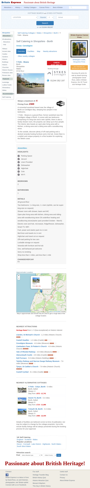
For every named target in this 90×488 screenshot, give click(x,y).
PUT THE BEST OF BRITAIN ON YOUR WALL (79, 67)
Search (45, 23)
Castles (4, 54)
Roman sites (6, 75)
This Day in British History (42, 486)
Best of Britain (58, 7)
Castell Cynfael (22, 372)
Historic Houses (7, 70)
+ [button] (18, 276)
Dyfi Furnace (21, 358)
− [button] (18, 278)
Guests (43, 17)
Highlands (46, 444)
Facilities (31, 51)
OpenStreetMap (57, 311)
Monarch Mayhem (39, 483)
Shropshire (47, 33)
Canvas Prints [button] (44, 7)
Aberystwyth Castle (24, 355)
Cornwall (26, 444)
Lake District (36, 444)
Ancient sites (6, 51)
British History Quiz (39, 477)
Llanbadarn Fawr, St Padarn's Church (31, 346)
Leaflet (50, 311)
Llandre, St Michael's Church (28, 335)
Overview (21, 51)
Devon (19, 444)
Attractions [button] (8, 7)
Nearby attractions (50, 51)
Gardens (5, 57)
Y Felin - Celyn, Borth (36, 387)
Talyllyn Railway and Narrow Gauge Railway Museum (37, 361)
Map (38, 51)
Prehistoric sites (7, 73)
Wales (39, 33)
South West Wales (24, 446)
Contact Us (64, 475)
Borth (56, 33)
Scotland (28, 440)
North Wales (56, 444)
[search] (78, 8)
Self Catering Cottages (26, 33)
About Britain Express (67, 480)
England (20, 440)
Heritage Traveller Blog (41, 475)
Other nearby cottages (26, 56)
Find (18, 455)
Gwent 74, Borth (34, 398)
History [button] (18, 7)
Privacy (62, 477)
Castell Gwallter (22, 340)
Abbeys (4, 48)
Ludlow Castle (7, 85)
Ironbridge (5, 82)
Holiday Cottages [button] (30, 7)
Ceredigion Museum (24, 343)
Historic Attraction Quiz (41, 480)
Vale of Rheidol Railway (25, 352)
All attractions (6, 39)
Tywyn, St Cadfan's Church (27, 367)
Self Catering (6, 97)
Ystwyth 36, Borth (35, 409)
